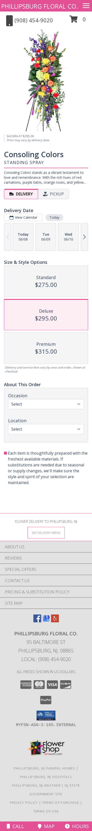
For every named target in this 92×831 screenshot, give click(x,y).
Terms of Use (46, 811)
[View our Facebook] (37, 621)
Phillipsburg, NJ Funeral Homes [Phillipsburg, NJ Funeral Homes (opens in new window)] (44, 768)
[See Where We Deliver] (46, 532)
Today (54, 217)
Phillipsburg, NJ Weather (36, 785)
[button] (77, 20)
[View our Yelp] (55, 621)
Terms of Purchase (60, 802)
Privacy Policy (24, 802)
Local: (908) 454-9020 (46, 659)
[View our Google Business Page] (46, 621)
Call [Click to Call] (15, 826)
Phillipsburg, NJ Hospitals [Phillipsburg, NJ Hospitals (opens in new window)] (46, 777)
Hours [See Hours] (77, 826)
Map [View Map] (46, 826)
